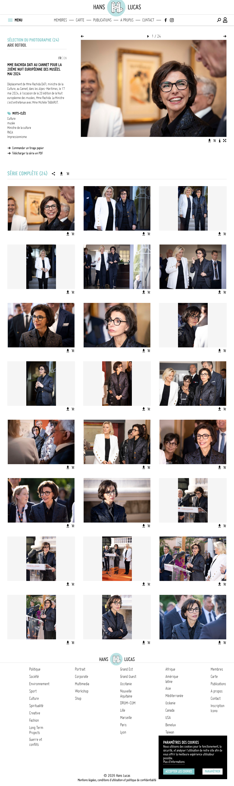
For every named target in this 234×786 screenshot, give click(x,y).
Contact (148, 20)
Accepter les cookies (178, 771)
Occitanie (126, 684)
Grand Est (126, 669)
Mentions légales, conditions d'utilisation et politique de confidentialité (117, 780)
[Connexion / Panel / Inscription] (225, 20)
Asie (168, 688)
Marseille (126, 717)
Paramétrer (212, 771)
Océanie (170, 703)
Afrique (170, 669)
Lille (122, 710)
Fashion (34, 720)
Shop (78, 698)
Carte (80, 20)
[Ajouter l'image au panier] (215, 140)
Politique (34, 669)
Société (34, 676)
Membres (60, 20)
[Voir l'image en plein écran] (225, 140)
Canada (169, 710)
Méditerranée (174, 695)
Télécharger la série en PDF (27, 153)
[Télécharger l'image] (209, 140)
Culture (11, 119)
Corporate (81, 676)
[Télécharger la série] (61, 174)
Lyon (123, 732)
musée (11, 123)
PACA (10, 132)
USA (168, 717)
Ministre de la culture (19, 128)
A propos (126, 20)
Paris (123, 725)
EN (65, 58)
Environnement (39, 684)
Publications (102, 20)
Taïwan (169, 732)
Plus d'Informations (174, 762)
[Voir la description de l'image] (220, 140)
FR (59, 58)
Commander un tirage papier (28, 148)
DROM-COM (128, 703)
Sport (33, 691)
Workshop (81, 691)
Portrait (80, 669)
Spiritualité (36, 705)
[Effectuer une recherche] (219, 20)
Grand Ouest (128, 676)
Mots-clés (19, 113)
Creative (34, 713)
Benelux (170, 725)
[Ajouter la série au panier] (68, 174)
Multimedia (82, 684)
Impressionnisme (17, 137)
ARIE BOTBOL (17, 45)
